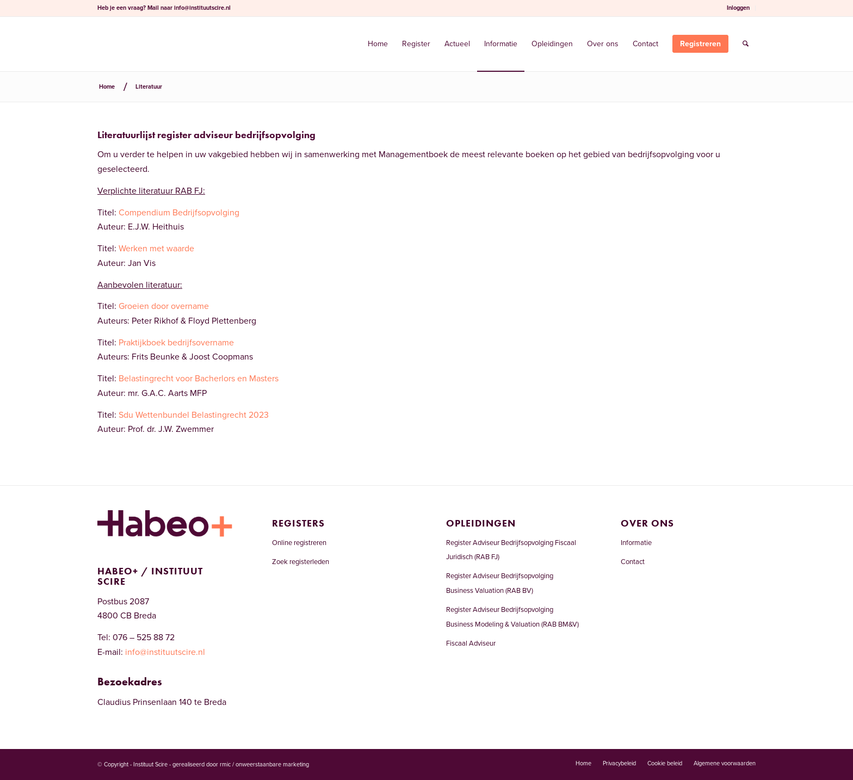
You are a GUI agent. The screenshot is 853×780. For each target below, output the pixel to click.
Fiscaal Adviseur (471, 643)
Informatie (636, 542)
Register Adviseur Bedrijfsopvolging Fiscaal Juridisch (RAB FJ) (511, 549)
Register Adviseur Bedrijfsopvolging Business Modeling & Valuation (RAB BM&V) (512, 616)
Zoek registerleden (300, 562)
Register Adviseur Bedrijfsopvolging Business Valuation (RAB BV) (499, 583)
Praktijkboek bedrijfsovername (176, 342)
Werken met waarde (156, 248)
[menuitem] (738, 8)
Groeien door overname (164, 306)
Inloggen (738, 7)
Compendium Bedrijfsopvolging (179, 212)
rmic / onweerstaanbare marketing (264, 764)
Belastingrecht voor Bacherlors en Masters (199, 378)
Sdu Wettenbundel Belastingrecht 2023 (194, 415)
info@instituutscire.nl (202, 7)
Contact (633, 562)
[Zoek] (745, 44)
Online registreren (299, 542)
